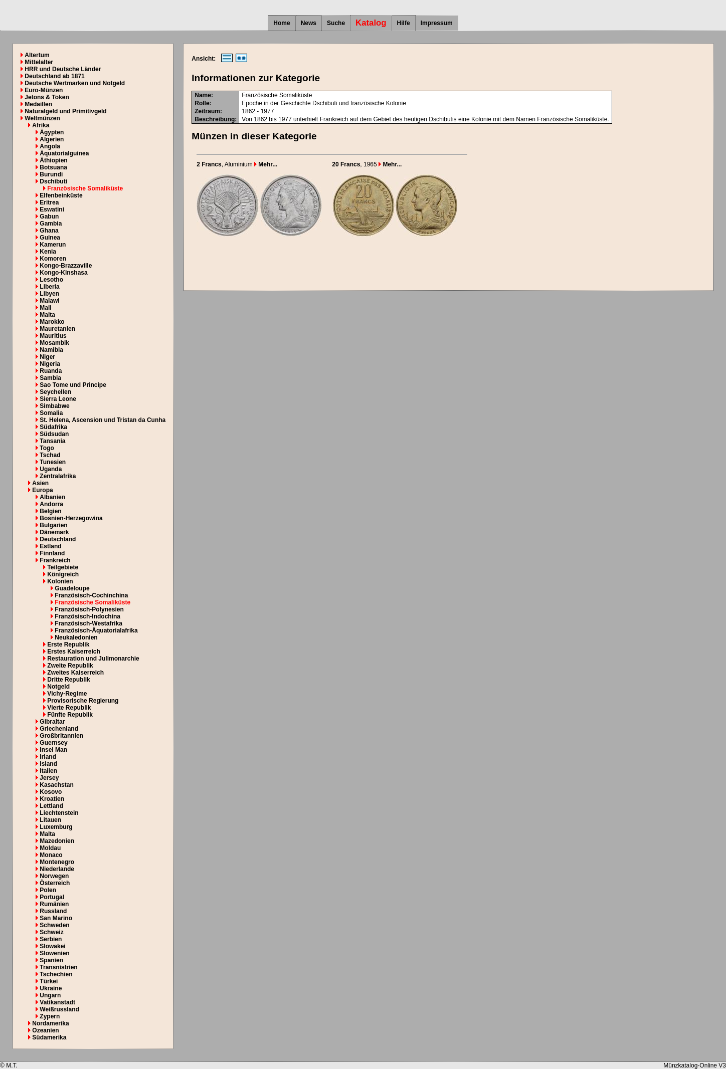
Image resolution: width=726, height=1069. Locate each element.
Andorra (51, 504)
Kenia (48, 251)
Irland (48, 756)
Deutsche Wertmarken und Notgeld (75, 83)
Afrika (40, 125)
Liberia (49, 286)
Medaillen (38, 104)
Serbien (51, 939)
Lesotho (51, 279)
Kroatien (52, 798)
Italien (48, 770)
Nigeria (50, 363)
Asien (40, 483)
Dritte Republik (68, 679)
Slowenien (54, 953)
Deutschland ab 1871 (54, 76)
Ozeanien (45, 1030)
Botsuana (53, 167)
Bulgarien (53, 525)
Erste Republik (68, 644)
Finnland (52, 553)
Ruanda (51, 370)
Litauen (50, 819)
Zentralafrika (58, 476)
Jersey (49, 777)
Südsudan (54, 434)
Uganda (51, 469)
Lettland (51, 805)
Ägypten (52, 132)
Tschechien (56, 974)
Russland (53, 911)
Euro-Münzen (44, 90)
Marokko (52, 321)
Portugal (52, 897)
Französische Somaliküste (85, 188)
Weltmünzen (42, 118)
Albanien (52, 497)
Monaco (51, 855)
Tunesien (53, 462)
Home (281, 23)
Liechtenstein (59, 812)
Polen (48, 890)
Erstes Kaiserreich (73, 651)
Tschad (50, 455)
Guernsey (53, 742)
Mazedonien (57, 840)
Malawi (49, 300)
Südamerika (49, 1037)
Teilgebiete (62, 567)
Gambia (51, 223)
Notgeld (58, 686)
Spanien (51, 960)
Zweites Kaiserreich (75, 672)
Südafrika (53, 427)
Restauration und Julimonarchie (93, 658)
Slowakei (52, 946)
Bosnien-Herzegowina (71, 518)
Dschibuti (53, 181)
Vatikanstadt (57, 1002)
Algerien (52, 139)
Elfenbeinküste (61, 195)
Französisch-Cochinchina (91, 595)
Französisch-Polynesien (89, 609)
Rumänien (54, 904)
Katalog (371, 23)
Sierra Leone (58, 398)
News (308, 23)
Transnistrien (58, 967)
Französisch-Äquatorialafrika (96, 630)
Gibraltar (52, 721)
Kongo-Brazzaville (66, 265)
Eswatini (52, 209)
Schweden (54, 925)
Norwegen (54, 876)
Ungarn (50, 995)
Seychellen (55, 391)
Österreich (55, 883)
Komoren (53, 258)
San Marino (56, 918)
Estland (50, 546)
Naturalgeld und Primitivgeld (65, 111)
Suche (336, 23)
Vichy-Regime (67, 693)
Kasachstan (56, 784)
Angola (50, 146)
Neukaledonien (76, 637)
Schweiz (51, 932)
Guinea (50, 237)
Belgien (50, 511)
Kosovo (51, 791)
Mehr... (265, 164)
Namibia (51, 349)
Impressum (437, 23)
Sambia (50, 377)
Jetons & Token (47, 97)
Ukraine (51, 988)
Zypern (50, 1016)
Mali (45, 307)
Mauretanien (57, 328)
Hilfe (403, 23)
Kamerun (53, 244)
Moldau (50, 847)
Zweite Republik (70, 665)
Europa (42, 490)
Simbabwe (54, 405)
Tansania (52, 441)
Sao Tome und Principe (73, 384)
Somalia (51, 412)
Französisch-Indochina (87, 616)
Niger (47, 356)
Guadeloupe (72, 588)
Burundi (51, 174)
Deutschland (58, 539)
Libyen (49, 293)
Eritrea (49, 202)
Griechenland (59, 728)
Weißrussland (59, 1009)
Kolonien (60, 581)
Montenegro (57, 862)
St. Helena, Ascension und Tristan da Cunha (102, 419)
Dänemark (54, 532)
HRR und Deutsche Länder (63, 69)
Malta (47, 314)
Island (48, 763)
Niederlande (57, 869)
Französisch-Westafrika (88, 623)
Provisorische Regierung (82, 700)
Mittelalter (39, 62)
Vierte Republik (69, 707)
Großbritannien (61, 735)
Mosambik (54, 342)
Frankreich (55, 560)
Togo (47, 448)
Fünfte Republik (70, 714)
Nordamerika (50, 1023)
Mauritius (53, 335)
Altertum (37, 55)
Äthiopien (53, 160)
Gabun (49, 216)
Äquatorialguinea (64, 153)
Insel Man (53, 749)
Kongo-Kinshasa (63, 272)
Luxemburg (56, 826)
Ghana (49, 230)
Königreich (63, 574)
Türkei (49, 981)
